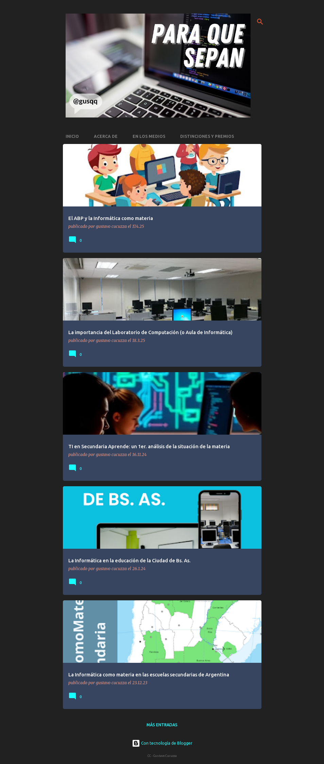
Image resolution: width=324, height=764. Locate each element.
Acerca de (106, 136)
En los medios (149, 136)
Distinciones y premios (207, 136)
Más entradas (162, 725)
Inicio (72, 136)
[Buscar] (260, 22)
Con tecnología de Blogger (162, 743)
